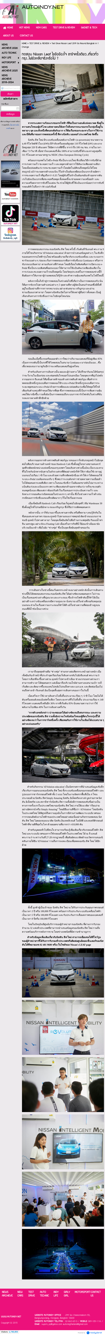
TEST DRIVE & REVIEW (39, 43)
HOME (24, 43)
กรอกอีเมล (5, 104)
